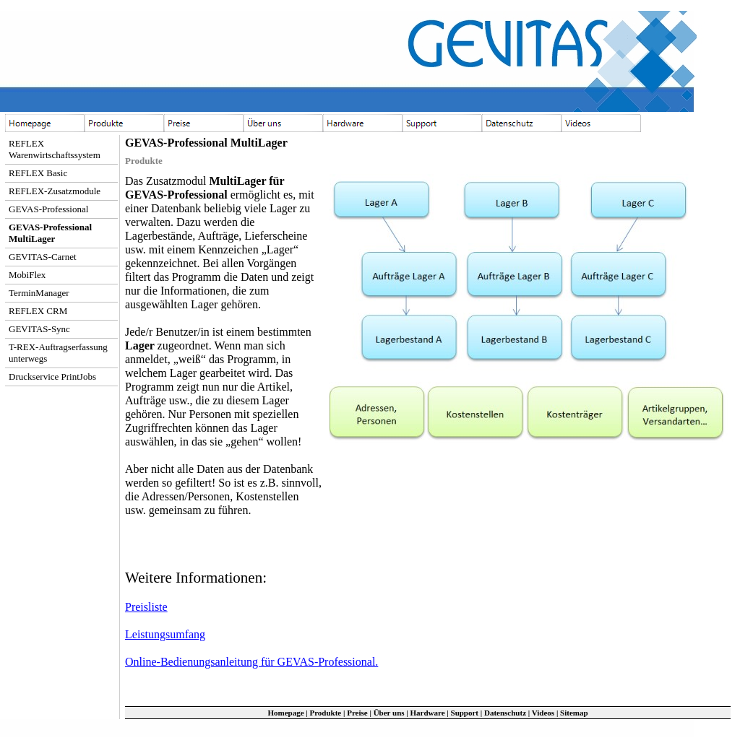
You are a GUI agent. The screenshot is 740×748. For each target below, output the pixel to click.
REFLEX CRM (38, 310)
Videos (543, 712)
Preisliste (146, 607)
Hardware (427, 712)
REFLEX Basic (38, 173)
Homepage (285, 712)
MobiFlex (27, 274)
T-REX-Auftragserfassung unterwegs (58, 353)
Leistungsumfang (165, 634)
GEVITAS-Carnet (43, 256)
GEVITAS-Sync (39, 328)
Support (465, 712)
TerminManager (39, 292)
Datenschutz (505, 712)
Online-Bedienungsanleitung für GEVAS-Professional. (251, 662)
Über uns (389, 712)
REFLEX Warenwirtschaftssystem (54, 149)
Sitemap (574, 712)
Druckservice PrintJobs (52, 376)
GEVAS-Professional (48, 209)
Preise (357, 712)
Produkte (325, 712)
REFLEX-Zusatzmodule (54, 191)
